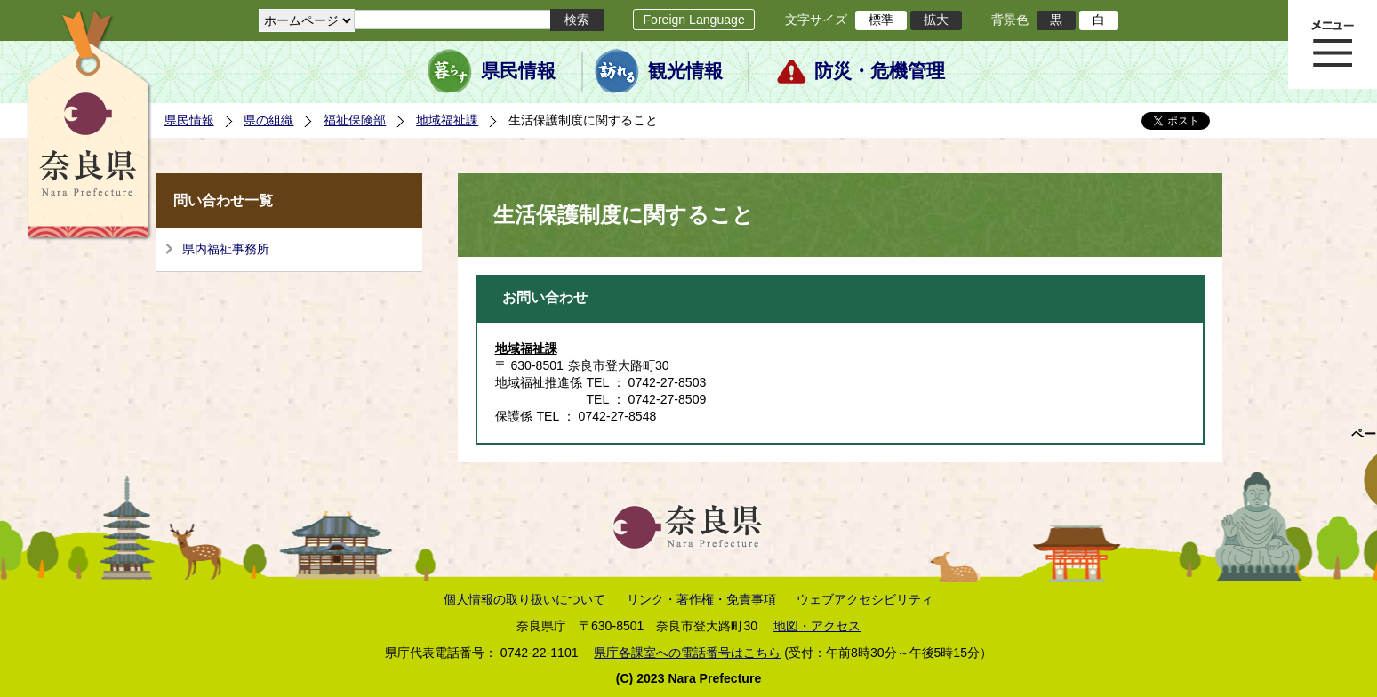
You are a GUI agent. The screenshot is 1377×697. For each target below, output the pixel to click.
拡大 (936, 19)
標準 (881, 19)
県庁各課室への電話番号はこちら (687, 652)
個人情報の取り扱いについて (524, 599)
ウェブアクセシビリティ (865, 599)
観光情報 (685, 71)
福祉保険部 (355, 120)
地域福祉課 (447, 120)
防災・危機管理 (879, 71)
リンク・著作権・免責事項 (701, 599)
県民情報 (518, 71)
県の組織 (268, 120)
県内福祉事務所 (225, 249)
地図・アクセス (817, 626)
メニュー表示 (1332, 44)
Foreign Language (693, 19)
